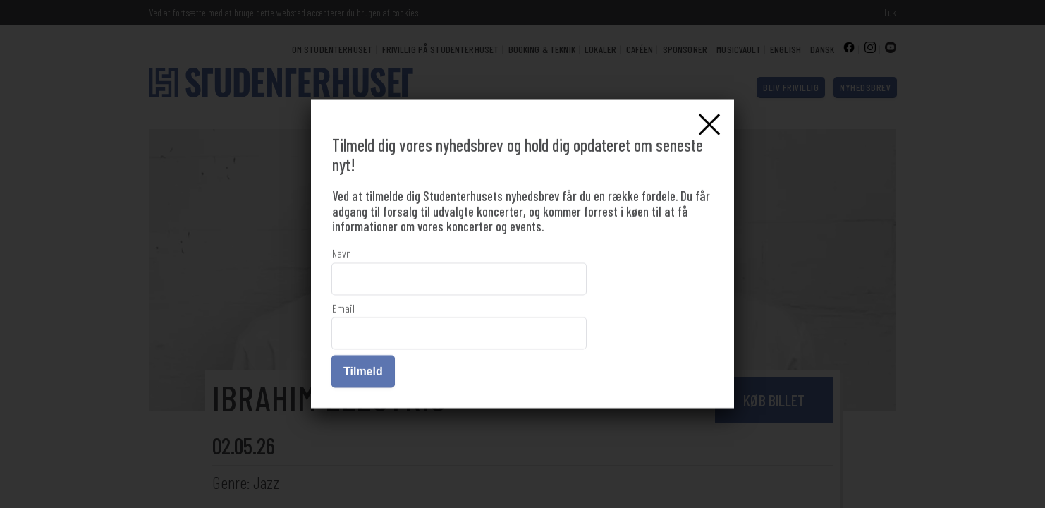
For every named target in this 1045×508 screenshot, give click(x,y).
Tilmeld (363, 371)
